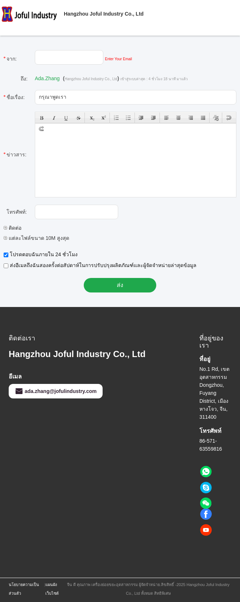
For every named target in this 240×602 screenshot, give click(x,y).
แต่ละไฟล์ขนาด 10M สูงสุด (36, 238)
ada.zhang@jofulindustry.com (56, 391)
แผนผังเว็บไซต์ (52, 588)
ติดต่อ (12, 228)
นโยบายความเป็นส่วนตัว (24, 588)
